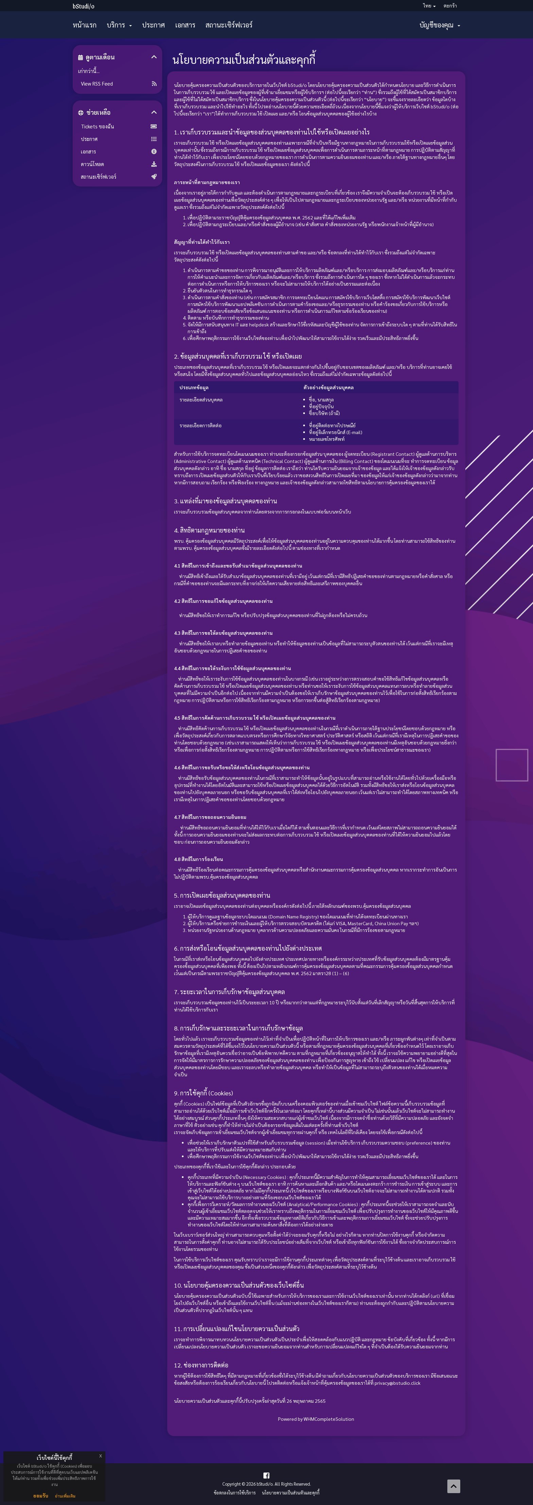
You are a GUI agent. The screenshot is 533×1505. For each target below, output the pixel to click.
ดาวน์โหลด (117, 164)
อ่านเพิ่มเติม (65, 1496)
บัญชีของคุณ (439, 24)
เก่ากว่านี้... (89, 71)
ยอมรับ (40, 1495)
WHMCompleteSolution (329, 1419)
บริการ (119, 24)
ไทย (429, 5)
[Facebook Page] (266, 1475)
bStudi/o (83, 6)
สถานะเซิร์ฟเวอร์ (229, 24)
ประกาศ (153, 24)
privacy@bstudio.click (397, 1383)
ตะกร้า (450, 5)
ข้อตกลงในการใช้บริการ (235, 1492)
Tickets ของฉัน (117, 126)
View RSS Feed (117, 83)
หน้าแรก (85, 24)
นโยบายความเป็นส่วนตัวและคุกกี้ (291, 1492)
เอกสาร (185, 24)
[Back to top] (453, 1486)
